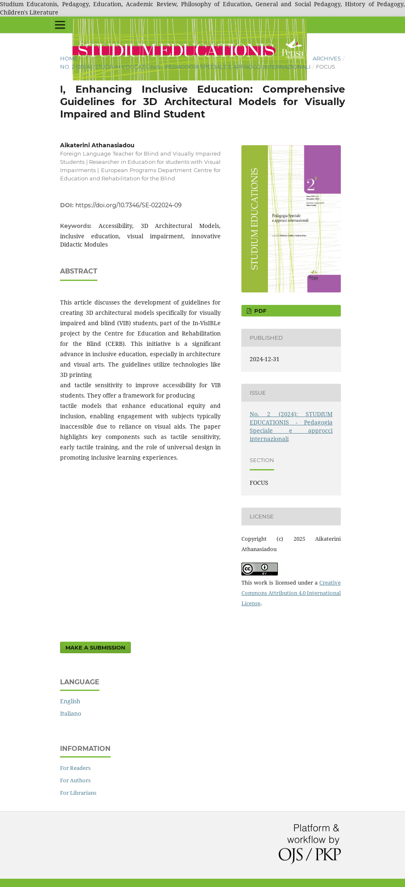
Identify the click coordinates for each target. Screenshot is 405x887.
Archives (327, 58)
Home (69, 58)
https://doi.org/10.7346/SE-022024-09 (128, 205)
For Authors (75, 780)
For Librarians (78, 792)
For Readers (75, 768)
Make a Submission (95, 647)
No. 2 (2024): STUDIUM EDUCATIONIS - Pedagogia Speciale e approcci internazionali (185, 66)
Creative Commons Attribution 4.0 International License (291, 593)
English (70, 701)
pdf (259, 310)
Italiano (70, 713)
